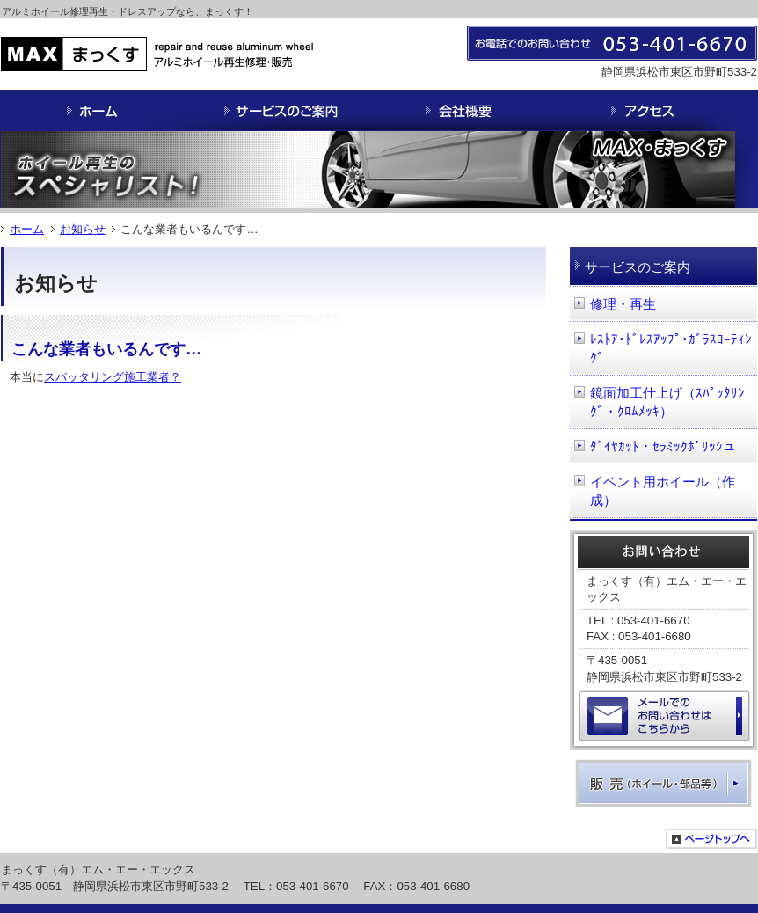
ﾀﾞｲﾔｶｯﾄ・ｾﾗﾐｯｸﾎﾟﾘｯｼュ (663, 446)
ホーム (27, 229)
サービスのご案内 (637, 266)
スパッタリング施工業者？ (112, 376)
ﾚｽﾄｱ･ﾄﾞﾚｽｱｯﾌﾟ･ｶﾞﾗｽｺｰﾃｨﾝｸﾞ (671, 349)
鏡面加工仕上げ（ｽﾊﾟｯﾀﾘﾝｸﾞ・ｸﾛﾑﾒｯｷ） (667, 402)
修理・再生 (623, 303)
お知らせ (83, 229)
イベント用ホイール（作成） (662, 491)
